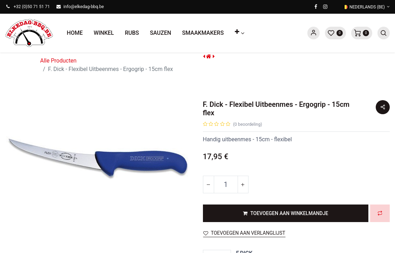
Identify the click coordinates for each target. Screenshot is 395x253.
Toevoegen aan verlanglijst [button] (244, 233)
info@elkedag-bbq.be (83, 6)
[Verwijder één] (208, 184)
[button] (239, 33)
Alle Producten (58, 60)
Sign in (313, 33)
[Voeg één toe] (243, 184)
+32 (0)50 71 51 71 (32, 6)
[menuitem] (74, 33)
